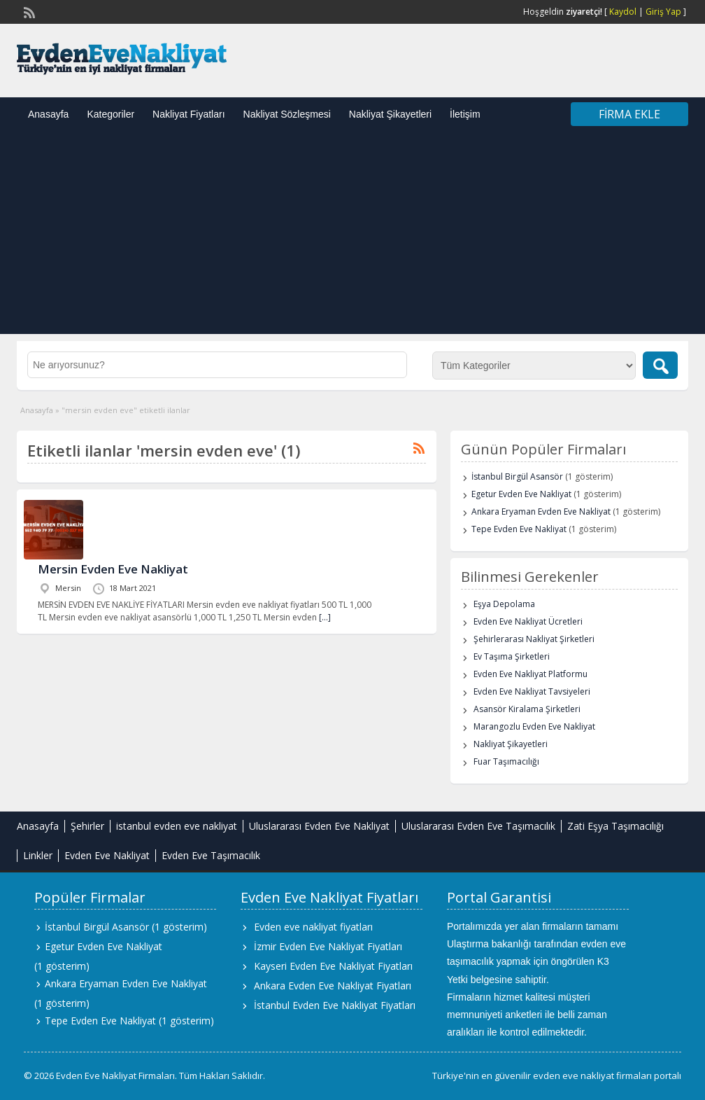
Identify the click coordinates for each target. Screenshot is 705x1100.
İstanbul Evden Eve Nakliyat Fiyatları (334, 1005)
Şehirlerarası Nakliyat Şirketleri (533, 639)
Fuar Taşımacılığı (506, 761)
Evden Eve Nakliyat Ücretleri (528, 621)
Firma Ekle (629, 114)
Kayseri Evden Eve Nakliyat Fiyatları (333, 966)
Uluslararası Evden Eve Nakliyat (319, 826)
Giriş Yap (663, 12)
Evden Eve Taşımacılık (211, 855)
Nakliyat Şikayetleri (390, 114)
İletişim (465, 114)
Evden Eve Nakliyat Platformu (530, 674)
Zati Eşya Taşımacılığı (615, 826)
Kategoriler (110, 114)
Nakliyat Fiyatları (188, 114)
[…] (325, 617)
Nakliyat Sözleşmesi (287, 114)
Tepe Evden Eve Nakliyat (519, 529)
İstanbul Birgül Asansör (517, 476)
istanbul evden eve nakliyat (176, 826)
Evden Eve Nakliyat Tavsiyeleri (531, 691)
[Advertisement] (352, 236)
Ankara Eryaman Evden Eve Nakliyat (541, 511)
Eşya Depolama (504, 604)
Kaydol (622, 12)
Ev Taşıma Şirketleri (511, 656)
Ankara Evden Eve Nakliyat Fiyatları (332, 985)
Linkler (37, 855)
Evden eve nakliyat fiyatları (313, 926)
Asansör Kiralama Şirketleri (527, 709)
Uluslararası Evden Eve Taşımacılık (478, 826)
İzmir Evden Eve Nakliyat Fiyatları (328, 946)
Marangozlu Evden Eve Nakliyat (534, 726)
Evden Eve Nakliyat (107, 855)
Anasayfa (48, 114)
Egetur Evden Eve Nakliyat (521, 494)
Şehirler (87, 826)
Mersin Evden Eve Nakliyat (113, 569)
